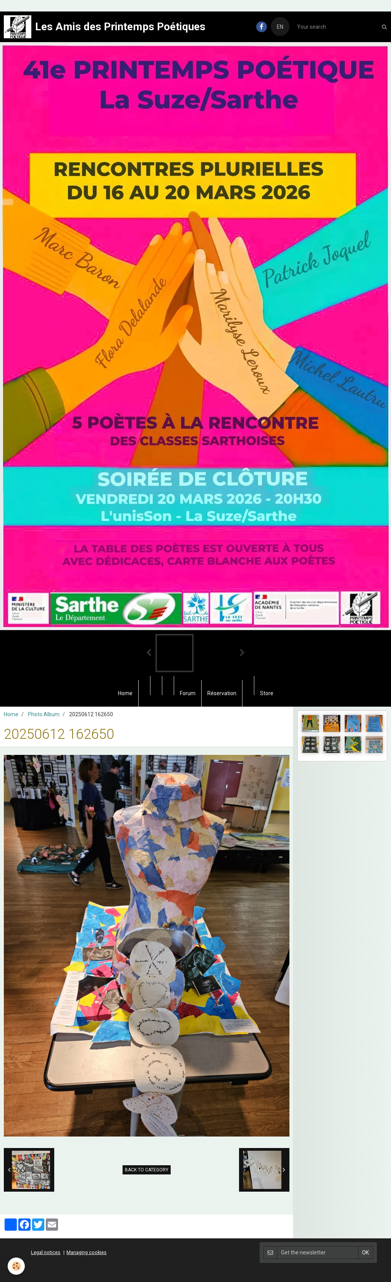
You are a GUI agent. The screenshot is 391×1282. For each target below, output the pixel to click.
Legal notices (45, 1252)
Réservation (221, 693)
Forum (188, 693)
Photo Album (44, 714)
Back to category (146, 1170)
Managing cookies (86, 1252)
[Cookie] (16, 1266)
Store (266, 693)
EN (280, 27)
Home (125, 693)
